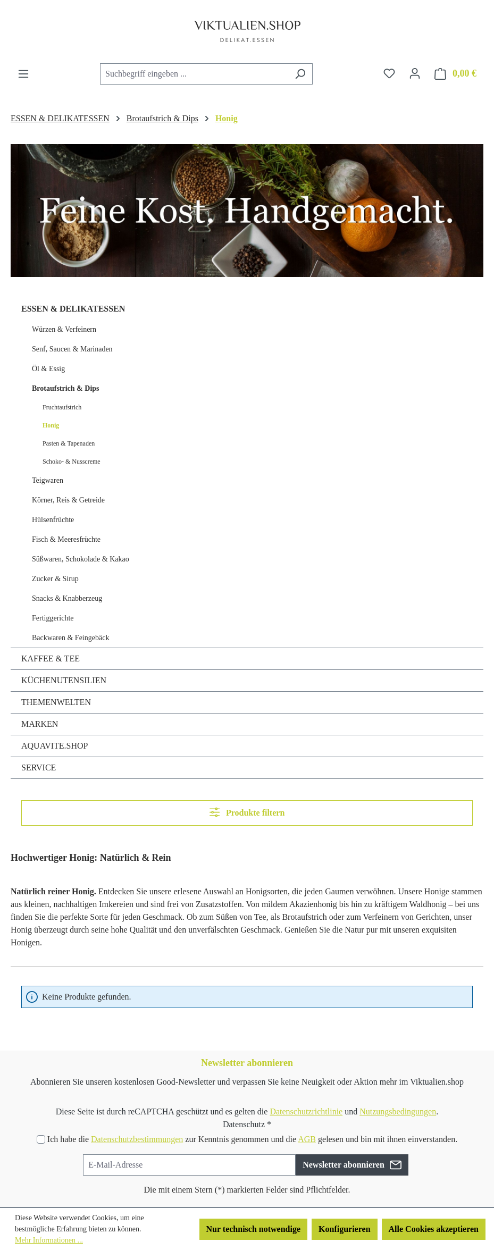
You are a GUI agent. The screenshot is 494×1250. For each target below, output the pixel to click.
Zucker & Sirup (55, 579)
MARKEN (39, 723)
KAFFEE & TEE (50, 658)
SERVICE (38, 767)
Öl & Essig (48, 369)
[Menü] (23, 74)
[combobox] (194, 74)
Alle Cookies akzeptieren (434, 1229)
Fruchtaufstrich (62, 407)
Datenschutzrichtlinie (306, 1111)
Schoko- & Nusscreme (72, 461)
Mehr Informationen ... (49, 1240)
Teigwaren (47, 480)
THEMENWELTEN (56, 702)
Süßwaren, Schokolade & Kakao (80, 559)
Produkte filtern (247, 812)
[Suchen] (300, 74)
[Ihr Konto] (415, 73)
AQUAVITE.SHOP (54, 745)
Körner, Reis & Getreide (68, 500)
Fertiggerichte (53, 618)
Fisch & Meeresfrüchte (66, 539)
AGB (307, 1139)
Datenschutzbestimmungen (137, 1139)
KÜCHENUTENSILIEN (63, 680)
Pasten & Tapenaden (69, 443)
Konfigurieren (344, 1229)
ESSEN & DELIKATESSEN (73, 308)
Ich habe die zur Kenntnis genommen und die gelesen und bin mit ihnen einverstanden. (252, 1139)
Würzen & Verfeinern (64, 329)
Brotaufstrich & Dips (65, 388)
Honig (51, 425)
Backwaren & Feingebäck (70, 638)
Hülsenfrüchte (53, 520)
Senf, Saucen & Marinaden (72, 349)
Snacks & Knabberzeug (67, 598)
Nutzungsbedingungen (397, 1111)
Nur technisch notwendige (253, 1229)
